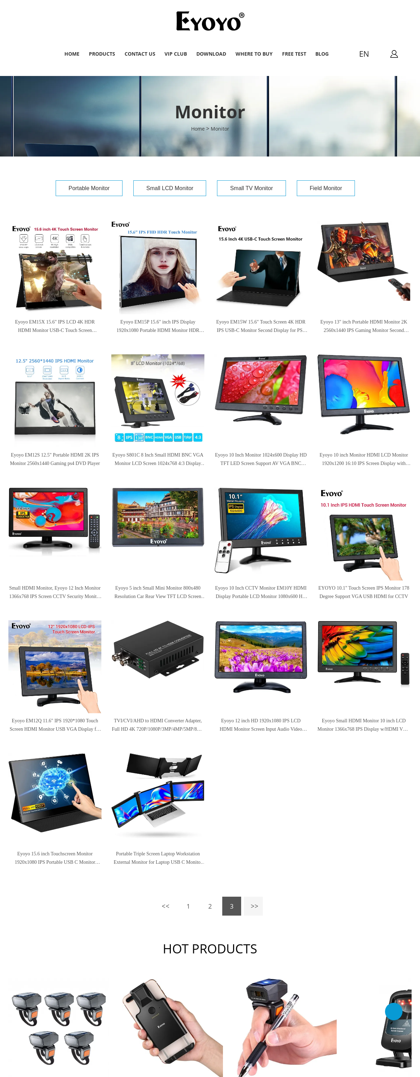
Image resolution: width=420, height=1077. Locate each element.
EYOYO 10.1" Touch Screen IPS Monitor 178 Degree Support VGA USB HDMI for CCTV (363, 592)
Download (211, 53)
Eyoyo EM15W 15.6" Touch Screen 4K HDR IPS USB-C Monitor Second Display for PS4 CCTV (261, 327)
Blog (322, 53)
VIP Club (175, 53)
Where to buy (254, 53)
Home (71, 53)
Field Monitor (326, 188)
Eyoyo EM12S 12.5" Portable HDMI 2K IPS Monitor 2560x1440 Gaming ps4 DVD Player (55, 459)
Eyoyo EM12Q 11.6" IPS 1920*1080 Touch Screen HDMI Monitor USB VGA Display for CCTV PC (55, 726)
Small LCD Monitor (169, 188)
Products (102, 53)
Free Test (294, 53)
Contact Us (140, 53)
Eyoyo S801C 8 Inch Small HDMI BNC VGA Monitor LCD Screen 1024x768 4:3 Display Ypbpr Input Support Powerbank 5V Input (157, 460)
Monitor (220, 128)
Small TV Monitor (251, 188)
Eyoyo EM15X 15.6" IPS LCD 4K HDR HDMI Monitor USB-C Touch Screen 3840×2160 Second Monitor (55, 327)
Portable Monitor (89, 188)
